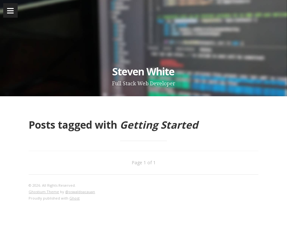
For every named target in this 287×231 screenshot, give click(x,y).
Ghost (74, 198)
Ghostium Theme (44, 191)
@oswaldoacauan (80, 191)
